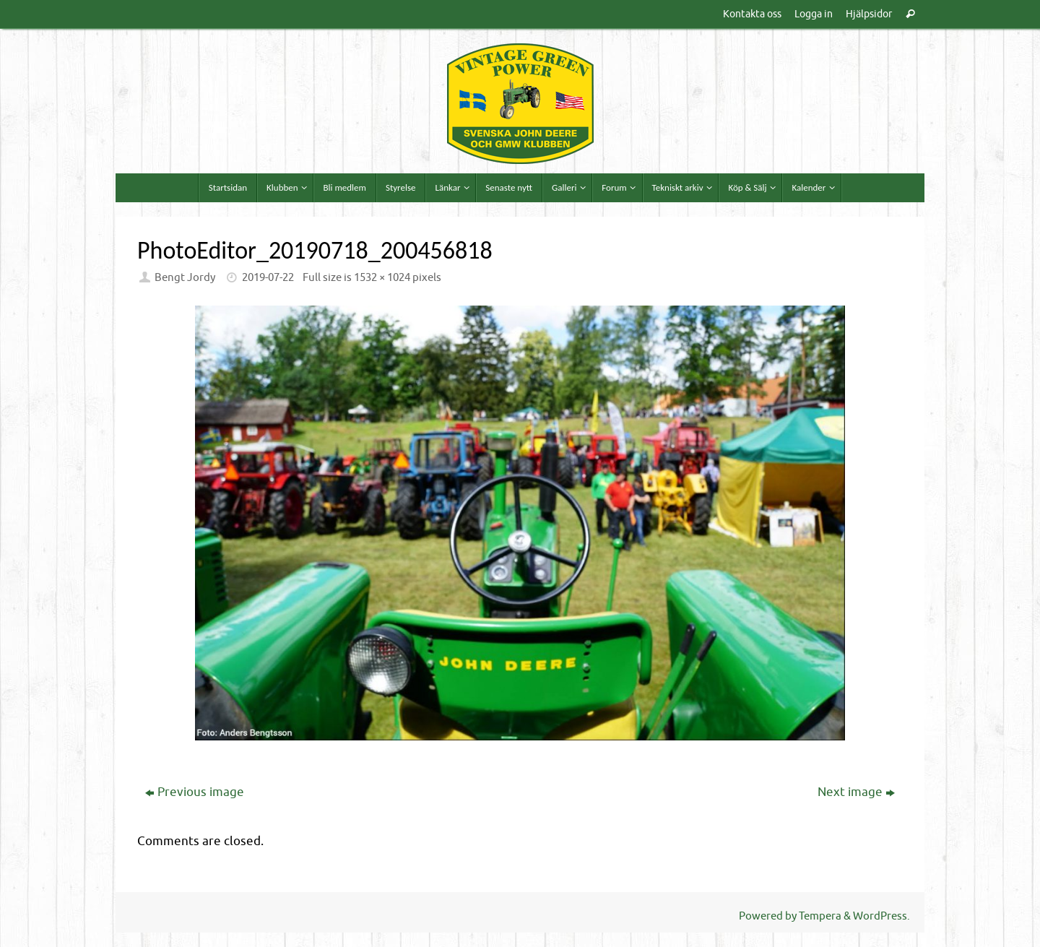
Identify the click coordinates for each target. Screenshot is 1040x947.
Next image (856, 792)
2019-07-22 (268, 277)
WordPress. (881, 916)
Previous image (194, 792)
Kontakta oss (752, 13)
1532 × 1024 (382, 277)
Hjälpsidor (869, 13)
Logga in (813, 13)
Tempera (820, 916)
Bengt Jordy (185, 277)
